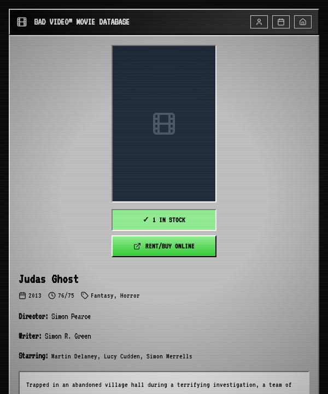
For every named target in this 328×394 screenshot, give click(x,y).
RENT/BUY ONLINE (164, 246)
